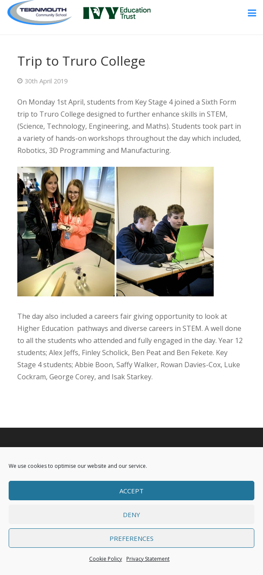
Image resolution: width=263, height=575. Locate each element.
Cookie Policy (105, 558)
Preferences (131, 538)
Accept (131, 490)
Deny (131, 514)
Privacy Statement (148, 558)
